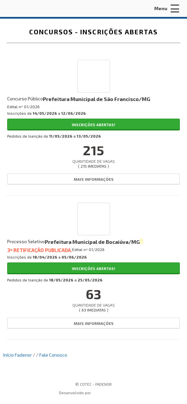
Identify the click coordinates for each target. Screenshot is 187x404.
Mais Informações (94, 179)
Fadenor (23, 355)
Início (8, 355)
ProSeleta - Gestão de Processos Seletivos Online (109, 393)
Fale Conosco (53, 355)
